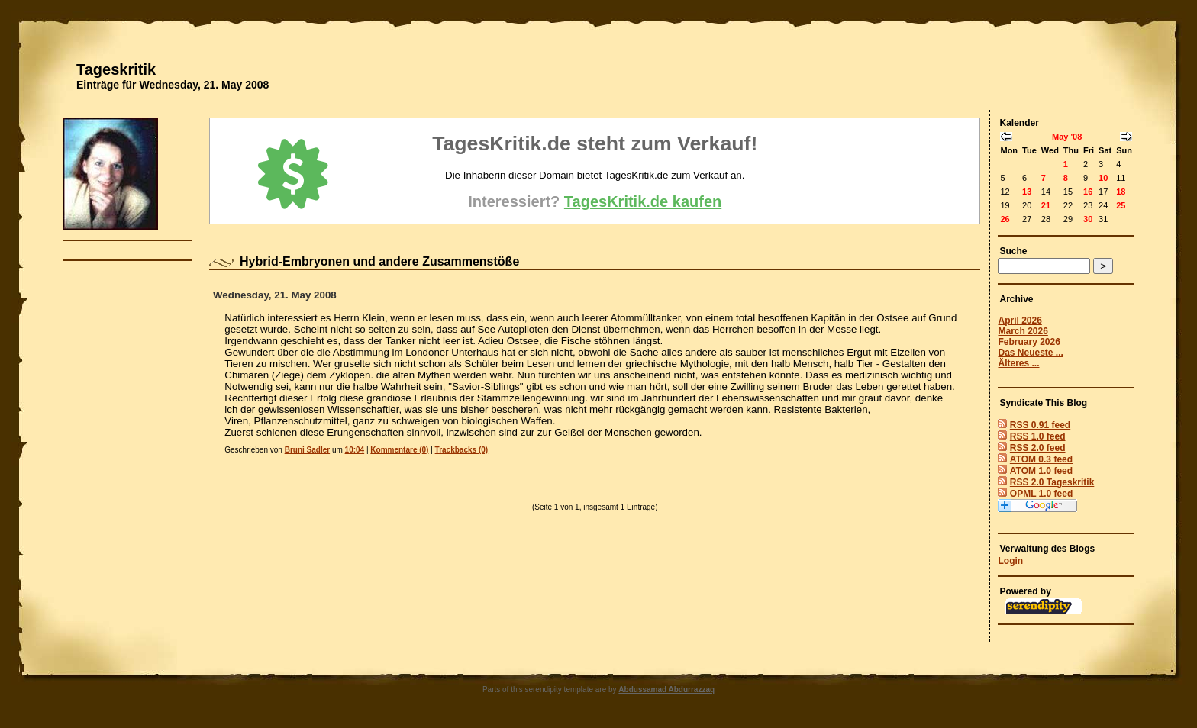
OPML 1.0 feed (1041, 493)
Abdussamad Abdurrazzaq (666, 689)
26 (1004, 219)
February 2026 (1029, 342)
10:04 (355, 450)
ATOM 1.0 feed (1041, 470)
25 (1120, 205)
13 (1026, 191)
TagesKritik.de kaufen (642, 201)
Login (1010, 561)
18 (1120, 191)
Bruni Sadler (307, 450)
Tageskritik (116, 69)
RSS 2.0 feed (1038, 448)
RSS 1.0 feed (1038, 436)
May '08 (1067, 136)
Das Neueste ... (1030, 352)
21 (1045, 205)
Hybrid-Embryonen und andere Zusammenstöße (379, 261)
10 (1103, 177)
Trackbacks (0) (462, 450)
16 (1087, 191)
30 (1087, 219)
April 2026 (1019, 320)
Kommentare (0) (399, 450)
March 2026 (1022, 331)
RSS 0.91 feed (1040, 425)
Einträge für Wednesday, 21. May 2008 (172, 85)
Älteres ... (1018, 363)
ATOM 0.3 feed (1041, 459)
